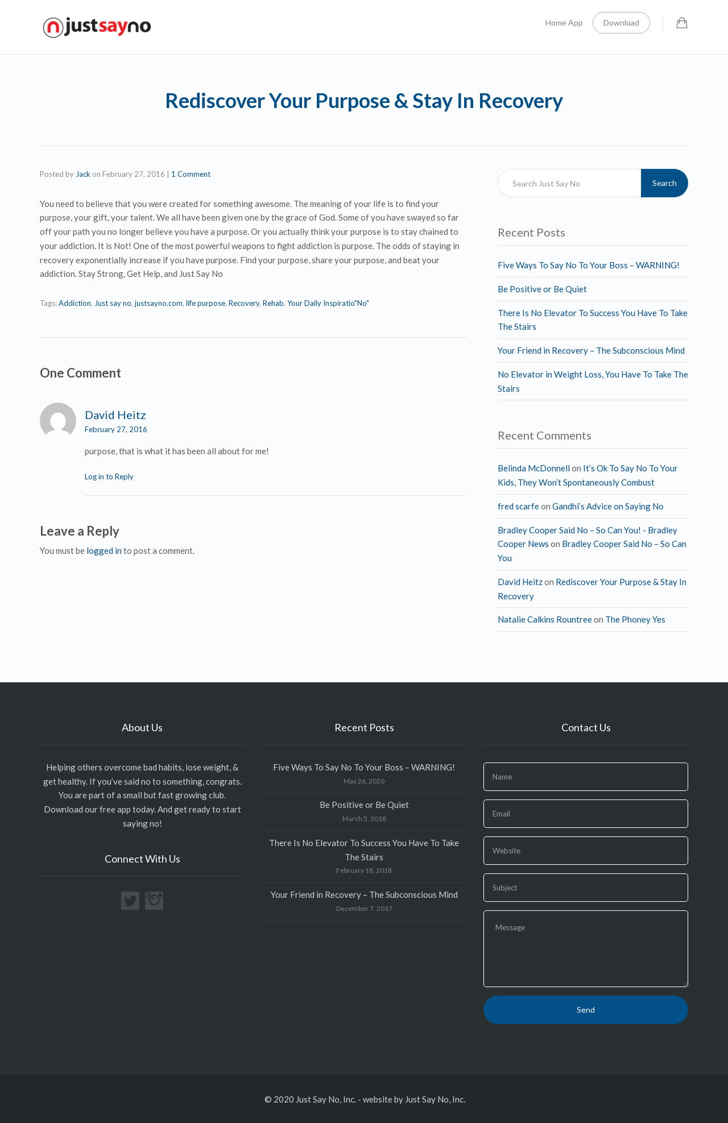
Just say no (112, 303)
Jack (83, 174)
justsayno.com (159, 303)
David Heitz (115, 414)
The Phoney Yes (635, 619)
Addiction (75, 303)
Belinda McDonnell (534, 468)
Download (621, 22)
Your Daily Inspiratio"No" (328, 303)
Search (664, 183)
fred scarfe (518, 506)
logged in (104, 550)
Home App (564, 22)
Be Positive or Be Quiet (542, 289)
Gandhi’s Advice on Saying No (608, 506)
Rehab (273, 303)
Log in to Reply (109, 476)
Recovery (244, 303)
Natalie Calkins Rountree (545, 619)
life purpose (205, 303)
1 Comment (190, 174)
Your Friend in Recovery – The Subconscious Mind (591, 350)
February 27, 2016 (116, 429)
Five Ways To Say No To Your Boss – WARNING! (589, 265)
